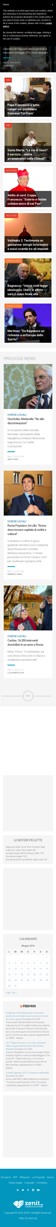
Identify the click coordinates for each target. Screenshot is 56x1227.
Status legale (15, 1182)
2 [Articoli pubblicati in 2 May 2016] (9, 963)
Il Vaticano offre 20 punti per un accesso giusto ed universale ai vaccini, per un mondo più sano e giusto (27, 1016)
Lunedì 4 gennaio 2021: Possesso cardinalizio (27, 1073)
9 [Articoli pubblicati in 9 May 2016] (9, 969)
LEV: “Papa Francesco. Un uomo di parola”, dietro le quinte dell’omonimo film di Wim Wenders (26, 1046)
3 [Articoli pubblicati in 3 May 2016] (15, 963)
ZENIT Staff (8, 66)
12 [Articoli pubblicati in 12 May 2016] (28, 969)
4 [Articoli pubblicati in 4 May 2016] (21, 963)
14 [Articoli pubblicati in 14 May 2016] (40, 969)
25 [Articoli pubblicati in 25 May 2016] (22, 980)
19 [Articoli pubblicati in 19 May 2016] (28, 974)
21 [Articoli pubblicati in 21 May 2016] (40, 974)
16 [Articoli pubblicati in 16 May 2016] (9, 974)
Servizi (50, 1177)
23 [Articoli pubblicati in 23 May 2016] (9, 980)
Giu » (14, 992)
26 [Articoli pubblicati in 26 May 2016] (28, 980)
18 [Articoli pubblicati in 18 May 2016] (22, 974)
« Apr (8, 992)
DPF (15, 1177)
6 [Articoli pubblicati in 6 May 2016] (34, 963)
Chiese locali (13, 261)
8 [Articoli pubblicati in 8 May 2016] (46, 963)
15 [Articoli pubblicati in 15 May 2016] (47, 969)
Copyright (29, 1182)
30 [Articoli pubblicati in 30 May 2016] (9, 986)
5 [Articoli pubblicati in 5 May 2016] (28, 963)
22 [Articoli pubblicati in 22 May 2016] (47, 974)
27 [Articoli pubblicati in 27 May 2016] (34, 980)
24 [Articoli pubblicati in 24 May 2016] (15, 980)
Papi (8, 80)
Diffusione (25, 1177)
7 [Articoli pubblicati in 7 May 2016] (40, 963)
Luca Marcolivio (15, 673)
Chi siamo (6, 1177)
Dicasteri (11, 170)
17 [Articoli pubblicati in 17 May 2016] (15, 974)
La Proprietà (38, 1177)
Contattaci (41, 1182)
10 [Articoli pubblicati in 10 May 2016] (15, 969)
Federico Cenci (14, 574)
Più (28, 696)
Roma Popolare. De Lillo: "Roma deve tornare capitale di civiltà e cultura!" (26, 530)
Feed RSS (29, 1006)
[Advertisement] (28, 740)
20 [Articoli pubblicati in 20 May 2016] (34, 974)
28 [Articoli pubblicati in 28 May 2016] (40, 980)
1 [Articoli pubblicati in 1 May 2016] (46, 957)
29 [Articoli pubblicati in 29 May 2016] (47, 980)
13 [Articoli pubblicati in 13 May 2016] (34, 969)
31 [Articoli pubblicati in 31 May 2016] (15, 986)
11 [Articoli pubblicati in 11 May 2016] (22, 969)
